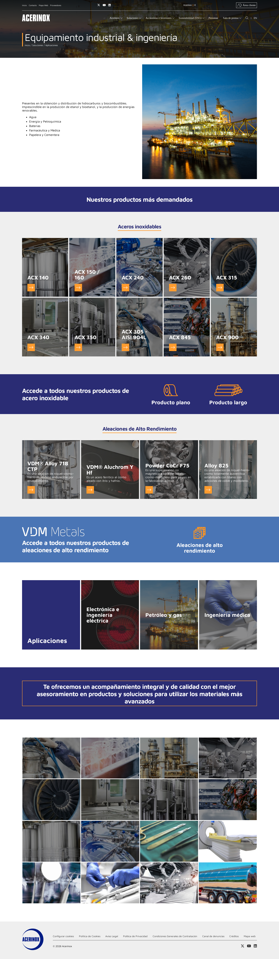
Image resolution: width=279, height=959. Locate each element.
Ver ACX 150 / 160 (78, 287)
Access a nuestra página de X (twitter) (98, 5)
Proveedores (55, 5)
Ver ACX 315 (220, 287)
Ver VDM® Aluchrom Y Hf (90, 490)
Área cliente (246, 5)
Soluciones (37, 45)
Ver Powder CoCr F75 (149, 490)
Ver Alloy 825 (208, 490)
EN (255, 17)
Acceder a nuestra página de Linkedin (109, 5)
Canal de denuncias (213, 936)
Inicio (24, 5)
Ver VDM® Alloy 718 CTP (31, 490)
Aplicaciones (51, 45)
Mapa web (250, 936)
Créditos (234, 936)
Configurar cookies (63, 936)
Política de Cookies (89, 936)
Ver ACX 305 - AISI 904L (125, 347)
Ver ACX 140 (31, 287)
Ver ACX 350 (78, 347)
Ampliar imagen (51, 758)
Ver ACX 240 (125, 287)
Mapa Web (43, 5)
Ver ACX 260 (173, 287)
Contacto (33, 5)
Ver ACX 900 (220, 347)
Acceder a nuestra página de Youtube (104, 5)
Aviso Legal (111, 936)
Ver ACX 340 (31, 347)
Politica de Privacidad (135, 936)
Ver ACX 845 (173, 347)
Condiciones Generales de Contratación (175, 936)
